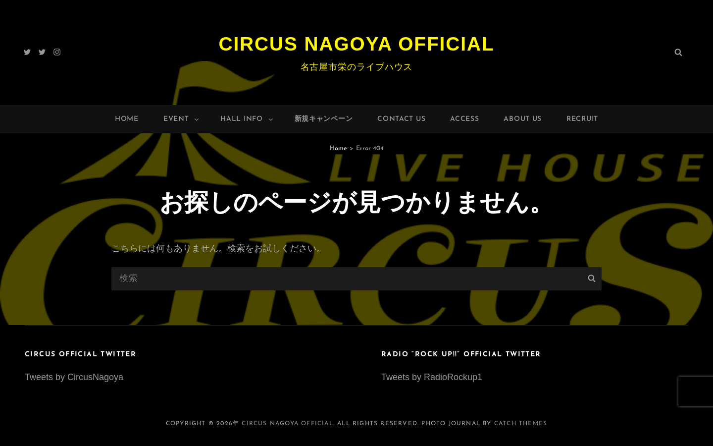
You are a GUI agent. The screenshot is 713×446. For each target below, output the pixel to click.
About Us (523, 119)
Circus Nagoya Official (356, 44)
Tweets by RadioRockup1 (431, 377)
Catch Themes (520, 424)
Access (464, 119)
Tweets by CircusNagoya (74, 377)
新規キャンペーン (324, 119)
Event (182, 119)
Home (127, 119)
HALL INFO (247, 119)
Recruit (582, 119)
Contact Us (401, 119)
